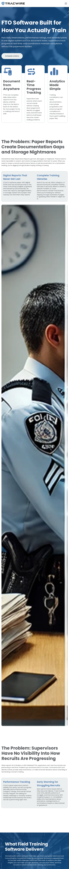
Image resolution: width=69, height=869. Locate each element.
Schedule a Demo (12, 56)
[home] (13, 3)
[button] (65, 3)
